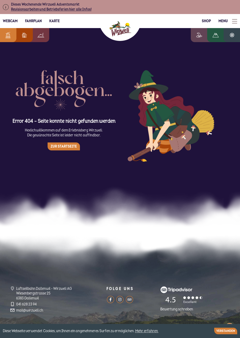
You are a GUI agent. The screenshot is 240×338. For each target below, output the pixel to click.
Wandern (219, 35)
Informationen (7, 35)
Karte (54, 21)
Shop (206, 21)
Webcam (10, 21)
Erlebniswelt (204, 35)
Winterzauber (233, 35)
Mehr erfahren (147, 331)
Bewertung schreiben (176, 309)
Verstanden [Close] (225, 331)
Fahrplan (33, 21)
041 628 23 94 (26, 304)
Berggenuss (38, 35)
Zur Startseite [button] (64, 146)
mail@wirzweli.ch (29, 310)
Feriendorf (22, 35)
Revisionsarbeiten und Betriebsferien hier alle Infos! (51, 9)
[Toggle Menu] (227, 21)
